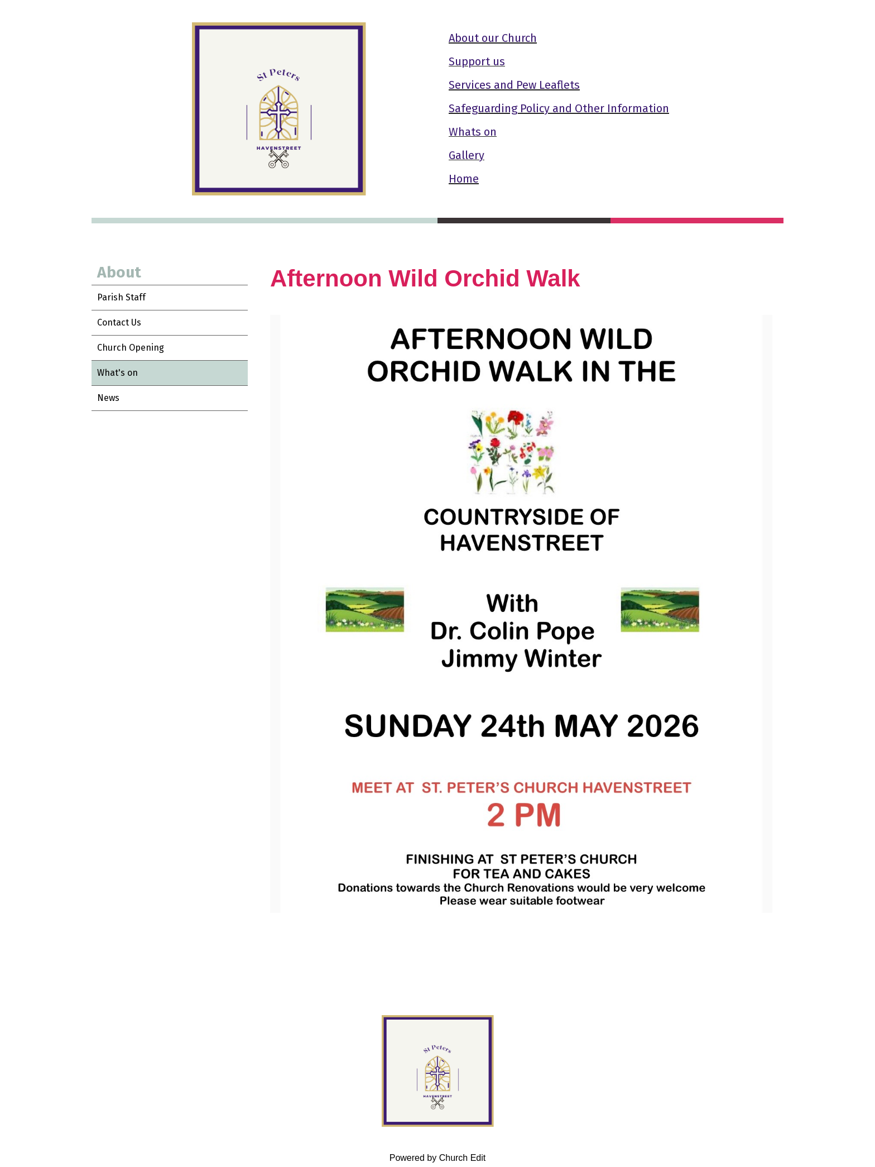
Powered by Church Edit (438, 1158)
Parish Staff (121, 297)
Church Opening (130, 347)
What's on (117, 372)
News (108, 398)
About (119, 272)
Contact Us (119, 322)
